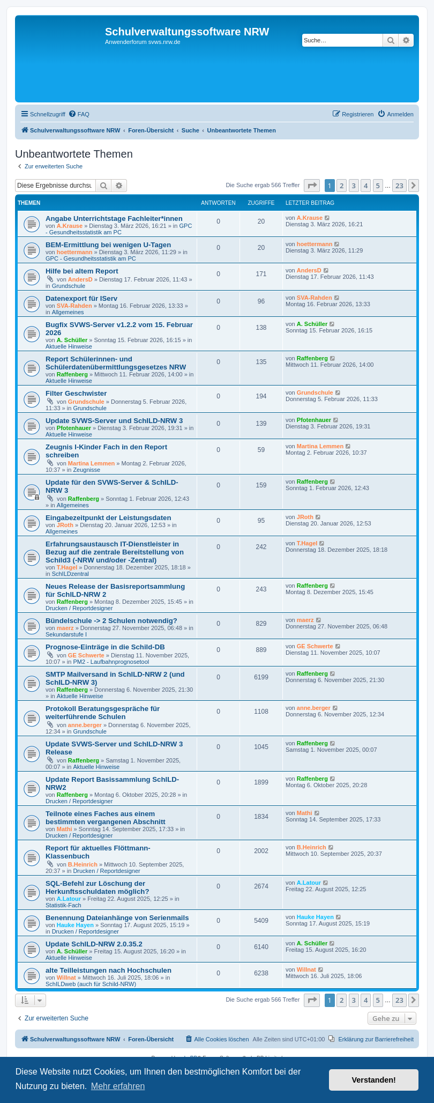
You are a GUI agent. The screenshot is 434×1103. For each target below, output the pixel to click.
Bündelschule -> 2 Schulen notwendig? (111, 621)
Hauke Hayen (75, 925)
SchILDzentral (70, 574)
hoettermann (75, 252)
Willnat (66, 977)
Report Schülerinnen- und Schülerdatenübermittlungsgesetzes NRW (116, 363)
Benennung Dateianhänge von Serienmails (117, 918)
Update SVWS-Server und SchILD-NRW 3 (114, 421)
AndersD (80, 279)
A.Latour (69, 898)
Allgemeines (68, 312)
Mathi (64, 829)
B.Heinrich (83, 864)
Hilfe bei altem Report (82, 271)
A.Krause (70, 226)
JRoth (65, 525)
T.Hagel (67, 567)
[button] (312, 185)
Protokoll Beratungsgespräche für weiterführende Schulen (103, 713)
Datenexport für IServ (81, 298)
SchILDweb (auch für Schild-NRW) (91, 984)
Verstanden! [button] (374, 1080)
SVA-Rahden (74, 305)
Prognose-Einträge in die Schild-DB (105, 647)
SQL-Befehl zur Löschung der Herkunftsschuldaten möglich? (97, 887)
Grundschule (68, 286)
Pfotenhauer (74, 428)
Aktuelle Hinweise (69, 346)
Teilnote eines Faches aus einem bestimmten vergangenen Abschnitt (106, 818)
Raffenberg (72, 374)
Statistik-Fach (63, 905)
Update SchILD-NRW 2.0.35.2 (94, 944)
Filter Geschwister (76, 393)
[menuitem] (78, 114)
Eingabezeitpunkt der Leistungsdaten (108, 518)
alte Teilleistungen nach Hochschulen (108, 970)
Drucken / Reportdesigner (79, 608)
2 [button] (341, 185)
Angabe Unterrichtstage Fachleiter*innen (114, 218)
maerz (65, 628)
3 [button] (354, 185)
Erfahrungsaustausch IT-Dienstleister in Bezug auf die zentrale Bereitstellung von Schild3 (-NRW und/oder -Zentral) (115, 552)
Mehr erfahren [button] (118, 1086)
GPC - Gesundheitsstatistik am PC (119, 229)
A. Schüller (72, 340)
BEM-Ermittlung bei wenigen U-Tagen (108, 245)
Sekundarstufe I (66, 634)
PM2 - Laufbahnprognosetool (111, 661)
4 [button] (366, 185)
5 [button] (378, 185)
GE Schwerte (86, 655)
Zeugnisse (86, 470)
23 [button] (399, 185)
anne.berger (85, 725)
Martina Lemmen (91, 463)
